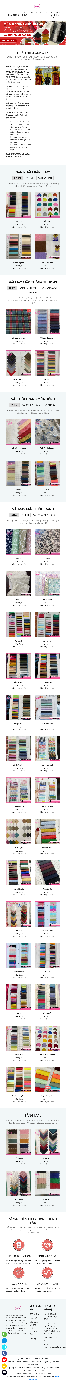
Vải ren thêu (47, 600)
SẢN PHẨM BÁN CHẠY (33, 172)
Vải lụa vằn (19, 641)
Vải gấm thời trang (19, 448)
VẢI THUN (30, 178)
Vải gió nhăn (18, 682)
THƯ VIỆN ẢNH (53, 15)
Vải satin (47, 379)
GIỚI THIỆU (24, 13)
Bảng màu (19, 1158)
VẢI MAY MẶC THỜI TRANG (33, 509)
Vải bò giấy (47, 1013)
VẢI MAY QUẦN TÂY (50, 288)
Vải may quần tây (18, 379)
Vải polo (19, 930)
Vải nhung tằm (18, 263)
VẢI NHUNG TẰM (45, 178)
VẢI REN (25, 515)
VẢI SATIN (33, 292)
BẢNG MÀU (33, 1116)
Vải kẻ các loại (47, 765)
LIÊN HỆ (58, 13)
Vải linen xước (47, 930)
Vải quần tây (47, 889)
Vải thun (19, 221)
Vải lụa (47, 972)
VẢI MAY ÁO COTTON (28, 288)
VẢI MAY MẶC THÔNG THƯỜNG (33, 282)
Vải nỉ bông (19, 490)
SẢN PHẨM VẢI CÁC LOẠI (38, 12)
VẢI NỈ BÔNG (50, 405)
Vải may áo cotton (19, 338)
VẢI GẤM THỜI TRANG (31, 405)
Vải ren (18, 558)
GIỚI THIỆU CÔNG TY (33, 53)
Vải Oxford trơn (47, 724)
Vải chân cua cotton (47, 1055)
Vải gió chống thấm (18, 1096)
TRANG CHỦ (13, 15)
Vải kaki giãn (19, 848)
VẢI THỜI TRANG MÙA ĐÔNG (33, 399)
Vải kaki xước (47, 848)
